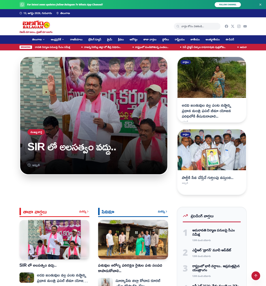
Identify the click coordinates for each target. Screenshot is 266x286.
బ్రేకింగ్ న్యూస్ (94, 39)
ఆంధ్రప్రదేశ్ (57, 39)
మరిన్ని (84, 211)
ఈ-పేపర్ (230, 39)
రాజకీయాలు (76, 39)
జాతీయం (195, 39)
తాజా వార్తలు (149, 39)
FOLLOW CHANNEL (227, 4)
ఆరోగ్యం (133, 39)
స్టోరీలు (165, 39)
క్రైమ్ (109, 39)
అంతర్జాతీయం (213, 39)
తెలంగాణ (38, 39)
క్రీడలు (121, 39)
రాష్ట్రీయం (180, 39)
